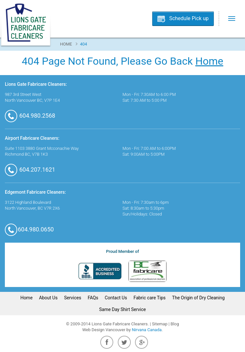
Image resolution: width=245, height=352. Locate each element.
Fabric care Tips (149, 297)
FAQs (93, 297)
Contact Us (116, 297)
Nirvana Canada (147, 329)
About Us (48, 297)
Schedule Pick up (189, 18)
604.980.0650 (29, 229)
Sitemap (159, 323)
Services (72, 297)
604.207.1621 (30, 169)
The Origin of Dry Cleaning (198, 297)
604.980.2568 (30, 115)
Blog (175, 323)
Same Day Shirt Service (122, 309)
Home (66, 44)
